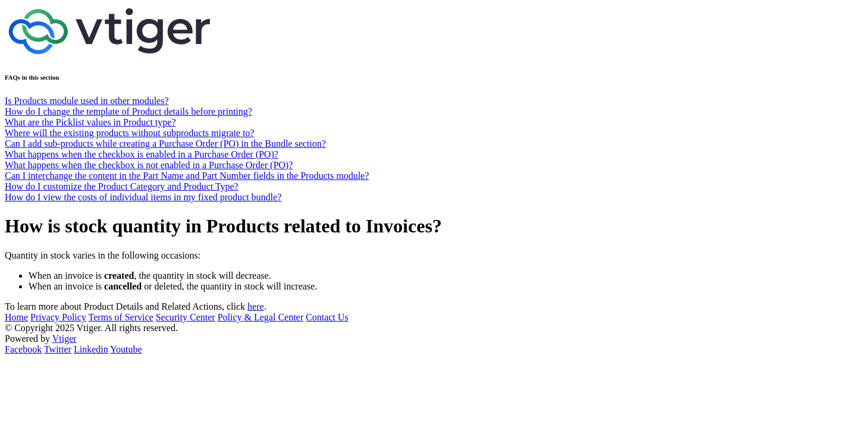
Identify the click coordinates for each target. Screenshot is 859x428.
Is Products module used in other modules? (87, 101)
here (255, 306)
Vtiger (64, 338)
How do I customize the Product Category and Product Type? (122, 186)
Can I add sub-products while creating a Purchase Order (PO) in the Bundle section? (165, 144)
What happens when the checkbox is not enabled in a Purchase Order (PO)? (149, 165)
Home (16, 317)
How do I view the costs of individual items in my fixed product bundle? (143, 197)
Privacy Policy (58, 317)
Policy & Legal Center (260, 317)
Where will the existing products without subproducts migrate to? (129, 133)
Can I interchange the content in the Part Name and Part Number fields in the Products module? (187, 176)
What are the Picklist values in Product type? (90, 122)
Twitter (57, 349)
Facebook (23, 349)
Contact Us (327, 317)
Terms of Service (121, 317)
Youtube (126, 349)
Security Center (185, 317)
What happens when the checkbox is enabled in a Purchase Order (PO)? (141, 154)
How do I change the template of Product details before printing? (128, 111)
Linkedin (91, 349)
